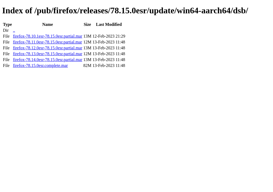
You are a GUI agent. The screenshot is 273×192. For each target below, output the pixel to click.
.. (14, 30)
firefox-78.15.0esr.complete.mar (40, 65)
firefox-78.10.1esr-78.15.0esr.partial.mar (47, 36)
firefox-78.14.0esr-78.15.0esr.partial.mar (47, 59)
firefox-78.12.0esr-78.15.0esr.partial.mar (47, 48)
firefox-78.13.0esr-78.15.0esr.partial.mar (47, 53)
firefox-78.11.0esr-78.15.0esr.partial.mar (47, 42)
